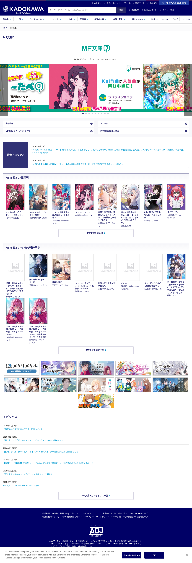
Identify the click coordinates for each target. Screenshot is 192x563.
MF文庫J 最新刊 (95, 236)
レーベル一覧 (125, 3)
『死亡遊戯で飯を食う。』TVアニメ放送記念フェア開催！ (27, 477)
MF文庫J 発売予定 (95, 353)
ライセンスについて (91, 517)
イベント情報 (167, 10)
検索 (121, 10)
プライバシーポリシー (84, 520)
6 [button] (99, 113)
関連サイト (140, 3)
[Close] (187, 556)
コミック (56, 19)
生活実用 (119, 19)
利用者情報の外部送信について (136, 520)
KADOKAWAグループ (139, 517)
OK (154, 557)
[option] (96, 88)
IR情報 (55, 517)
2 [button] (86, 113)
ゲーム (165, 19)
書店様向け (107, 517)
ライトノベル (37, 19)
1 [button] (83, 113)
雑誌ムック (139, 19)
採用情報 (64, 517)
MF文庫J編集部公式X (111, 133)
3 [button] (89, 113)
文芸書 (7, 19)
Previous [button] (4, 90)
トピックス (105, 124)
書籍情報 (10, 124)
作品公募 (153, 3)
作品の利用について (50, 520)
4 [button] (93, 113)
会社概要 (46, 517)
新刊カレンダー (150, 10)
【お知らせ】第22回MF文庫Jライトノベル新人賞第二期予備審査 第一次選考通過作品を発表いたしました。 (49, 466)
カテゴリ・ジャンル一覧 (104, 3)
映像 (154, 19)
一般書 (71, 19)
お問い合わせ (67, 520)
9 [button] (108, 113)
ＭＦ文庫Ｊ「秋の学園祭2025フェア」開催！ (22, 489)
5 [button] (96, 113)
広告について (75, 517)
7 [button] (102, 113)
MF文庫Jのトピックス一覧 (95, 499)
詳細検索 (134, 10)
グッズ (175, 19)
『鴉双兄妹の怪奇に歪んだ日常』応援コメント (23, 432)
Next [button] (188, 90)
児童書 (84, 19)
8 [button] (105, 113)
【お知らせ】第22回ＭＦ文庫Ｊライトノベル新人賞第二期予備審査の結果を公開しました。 (41, 455)
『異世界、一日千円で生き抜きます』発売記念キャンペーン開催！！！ (33, 444)
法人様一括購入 (120, 517)
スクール (186, 19)
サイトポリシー (102, 520)
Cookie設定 (116, 520)
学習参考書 (100, 19)
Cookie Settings (132, 557)
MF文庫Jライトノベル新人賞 (20, 133)
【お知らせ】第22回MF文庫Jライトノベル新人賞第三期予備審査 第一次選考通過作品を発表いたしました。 (77, 167)
